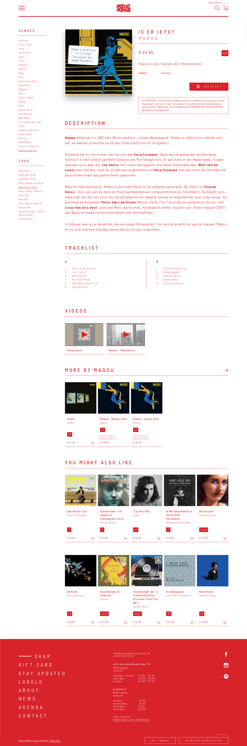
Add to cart (209, 86)
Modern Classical (28, 130)
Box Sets (24, 199)
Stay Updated (43, 673)
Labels (31, 682)
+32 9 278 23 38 (123, 656)
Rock (21, 48)
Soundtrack (25, 113)
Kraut (22, 125)
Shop (43, 656)
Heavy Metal (25, 134)
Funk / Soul (25, 44)
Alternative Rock (28, 81)
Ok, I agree (160, 740)
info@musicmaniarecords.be (131, 653)
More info (55, 740)
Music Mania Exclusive (31, 183)
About (29, 690)
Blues (22, 73)
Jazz (21, 56)
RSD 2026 (24, 170)
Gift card (36, 665)
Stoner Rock (26, 109)
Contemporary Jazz (30, 121)
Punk (21, 105)
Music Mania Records (30, 203)
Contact (33, 715)
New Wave (24, 117)
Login (226, 3)
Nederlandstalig (28, 150)
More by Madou (90, 369)
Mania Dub (24, 207)
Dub (21, 93)
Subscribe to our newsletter (131, 719)
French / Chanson (29, 146)
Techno (23, 68)
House (22, 101)
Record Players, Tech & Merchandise (32, 213)
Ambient (23, 64)
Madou (149, 38)
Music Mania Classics (31, 191)
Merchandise (26, 218)
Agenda (31, 707)
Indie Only (24, 195)
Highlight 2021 (170, 63)
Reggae (23, 89)
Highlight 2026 (27, 174)
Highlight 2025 (27, 178)
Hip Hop (23, 40)
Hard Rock (25, 52)
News (28, 698)
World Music (25, 142)
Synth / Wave (26, 97)
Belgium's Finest (28, 187)
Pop (21, 77)
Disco (22, 60)
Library (23, 138)
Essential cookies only (204, 740)
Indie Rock (24, 85)
